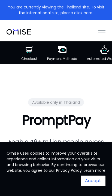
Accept (93, 180)
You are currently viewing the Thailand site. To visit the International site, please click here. (56, 10)
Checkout (29, 53)
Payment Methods (62, 53)
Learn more (94, 170)
